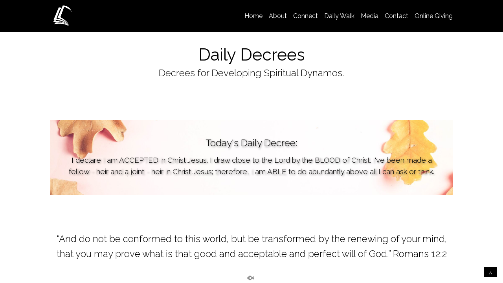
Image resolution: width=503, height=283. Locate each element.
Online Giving (434, 16)
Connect (305, 16)
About (278, 16)
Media (369, 16)
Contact (396, 16)
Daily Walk (339, 16)
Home (253, 16)
